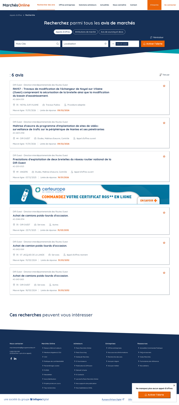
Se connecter (170, 5)
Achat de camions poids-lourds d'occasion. (40, 215)
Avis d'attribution (49, 379)
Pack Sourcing (80, 352)
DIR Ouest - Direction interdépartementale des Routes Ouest (40, 85)
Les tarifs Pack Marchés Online (86, 379)
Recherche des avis (114, 357)
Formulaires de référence (148, 361)
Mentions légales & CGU (51, 352)
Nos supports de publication (85, 383)
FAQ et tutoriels (144, 352)
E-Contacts (79, 374)
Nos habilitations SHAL (83, 388)
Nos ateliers (143, 365)
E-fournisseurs (80, 361)
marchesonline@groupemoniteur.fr (22, 348)
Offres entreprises (67, 5)
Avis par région (112, 361)
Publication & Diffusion (83, 365)
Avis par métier (112, 365)
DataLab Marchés (81, 357)
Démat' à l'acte (80, 370)
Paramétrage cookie (50, 365)
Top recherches (49, 388)
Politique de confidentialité (53, 361)
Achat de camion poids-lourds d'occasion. (40, 245)
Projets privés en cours (51, 383)
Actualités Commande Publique (150, 348)
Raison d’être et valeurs (51, 348)
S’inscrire (154, 5)
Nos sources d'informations (117, 352)
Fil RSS (45, 370)
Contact (133, 5)
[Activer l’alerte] (154, 395)
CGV (44, 357)
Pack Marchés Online (82, 348)
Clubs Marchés (143, 357)
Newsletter (47, 374)
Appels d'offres (16, 15)
